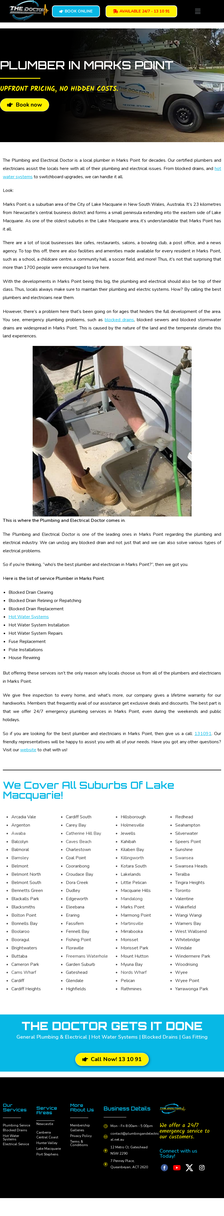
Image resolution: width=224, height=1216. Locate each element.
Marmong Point (136, 915)
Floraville (75, 948)
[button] (197, 11)
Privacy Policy (81, 1136)
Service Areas (46, 1110)
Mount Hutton (134, 956)
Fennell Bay (77, 931)
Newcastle (44, 1124)
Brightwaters (24, 948)
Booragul (20, 940)
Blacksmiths (23, 907)
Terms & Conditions (79, 1143)
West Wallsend (191, 931)
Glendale (74, 981)
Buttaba (19, 956)
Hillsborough (133, 817)
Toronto (182, 890)
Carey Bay (76, 825)
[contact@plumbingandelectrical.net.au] (106, 1142)
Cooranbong (77, 866)
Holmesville (132, 825)
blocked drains (119, 320)
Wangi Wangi (188, 915)
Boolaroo (20, 931)
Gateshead (76, 972)
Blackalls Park (25, 899)
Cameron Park (25, 964)
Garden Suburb (80, 964)
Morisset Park (134, 948)
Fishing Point (78, 940)
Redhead (184, 817)
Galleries (77, 1130)
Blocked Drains (15, 1130)
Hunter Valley (46, 1143)
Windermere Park (192, 956)
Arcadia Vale (23, 817)
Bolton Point (23, 915)
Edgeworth (77, 899)
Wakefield (185, 907)
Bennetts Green (27, 890)
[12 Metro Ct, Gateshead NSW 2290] (106, 1156)
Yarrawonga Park (191, 989)
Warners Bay (188, 923)
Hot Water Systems (29, 617)
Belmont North (26, 874)
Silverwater (186, 833)
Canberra (43, 1132)
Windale (183, 948)
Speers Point (188, 842)
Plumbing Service (16, 1125)
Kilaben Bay (132, 849)
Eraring (72, 915)
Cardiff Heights (26, 989)
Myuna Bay (132, 964)
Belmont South (26, 882)
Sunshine (184, 849)
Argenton (20, 825)
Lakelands (131, 874)
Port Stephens (47, 1154)
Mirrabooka (132, 931)
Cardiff (17, 981)
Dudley (73, 890)
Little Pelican (133, 882)
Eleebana (75, 907)
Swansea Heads (191, 866)
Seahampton (187, 825)
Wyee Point (187, 981)
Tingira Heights (190, 882)
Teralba (182, 874)
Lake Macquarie (48, 1148)
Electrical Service (16, 1144)
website (28, 750)
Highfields (76, 989)
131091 (203, 734)
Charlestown (78, 849)
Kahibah (128, 842)
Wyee (181, 972)
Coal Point (76, 858)
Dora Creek (77, 882)
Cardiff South (78, 817)
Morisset (129, 940)
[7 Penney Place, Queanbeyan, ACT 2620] (106, 1170)
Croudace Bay (79, 874)
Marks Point (133, 907)
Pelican (128, 981)
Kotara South (133, 866)
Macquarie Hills (136, 890)
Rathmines (131, 989)
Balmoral (20, 849)
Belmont (19, 866)
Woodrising (186, 964)
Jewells (128, 833)
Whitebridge (187, 940)
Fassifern (75, 923)
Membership (80, 1125)
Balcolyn (19, 842)
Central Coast (47, 1137)
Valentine (184, 899)
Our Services (15, 1107)
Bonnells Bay (24, 923)
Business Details (118, 1111)
